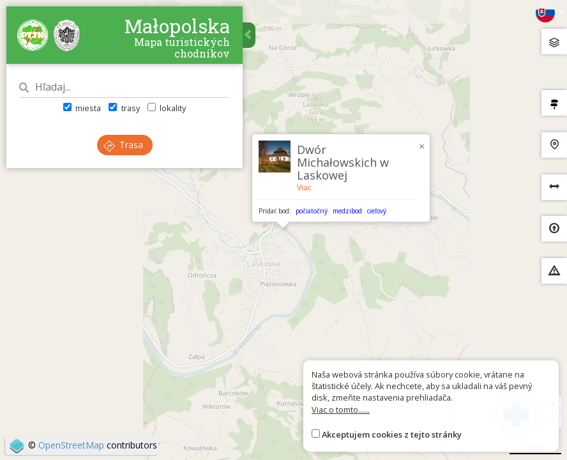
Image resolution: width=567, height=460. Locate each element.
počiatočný (312, 210)
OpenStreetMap (71, 445)
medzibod (347, 210)
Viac (304, 187)
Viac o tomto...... (341, 409)
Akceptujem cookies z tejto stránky (392, 434)
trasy (124, 108)
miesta (82, 108)
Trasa (123, 145)
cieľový (376, 210)
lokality (166, 108)
